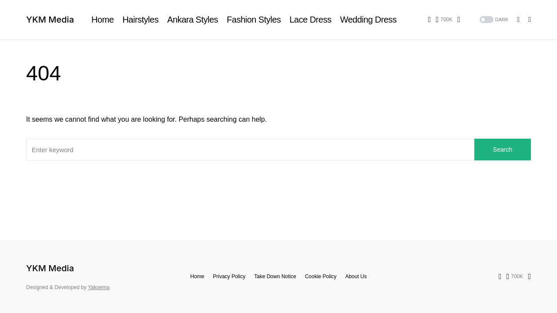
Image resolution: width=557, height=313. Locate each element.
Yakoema (99, 287)
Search (502, 149)
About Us (355, 276)
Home (197, 276)
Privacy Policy (229, 276)
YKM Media (50, 19)
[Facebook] (429, 19)
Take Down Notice (275, 276)
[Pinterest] (444, 19)
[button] (493, 19)
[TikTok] (458, 19)
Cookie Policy (321, 276)
